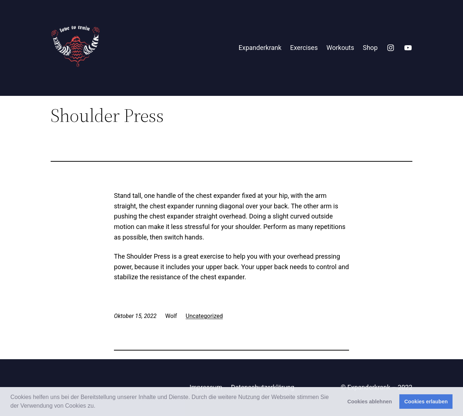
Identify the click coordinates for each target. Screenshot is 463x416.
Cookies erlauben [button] (426, 401)
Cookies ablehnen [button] (369, 401)
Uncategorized (204, 316)
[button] (98, 407)
